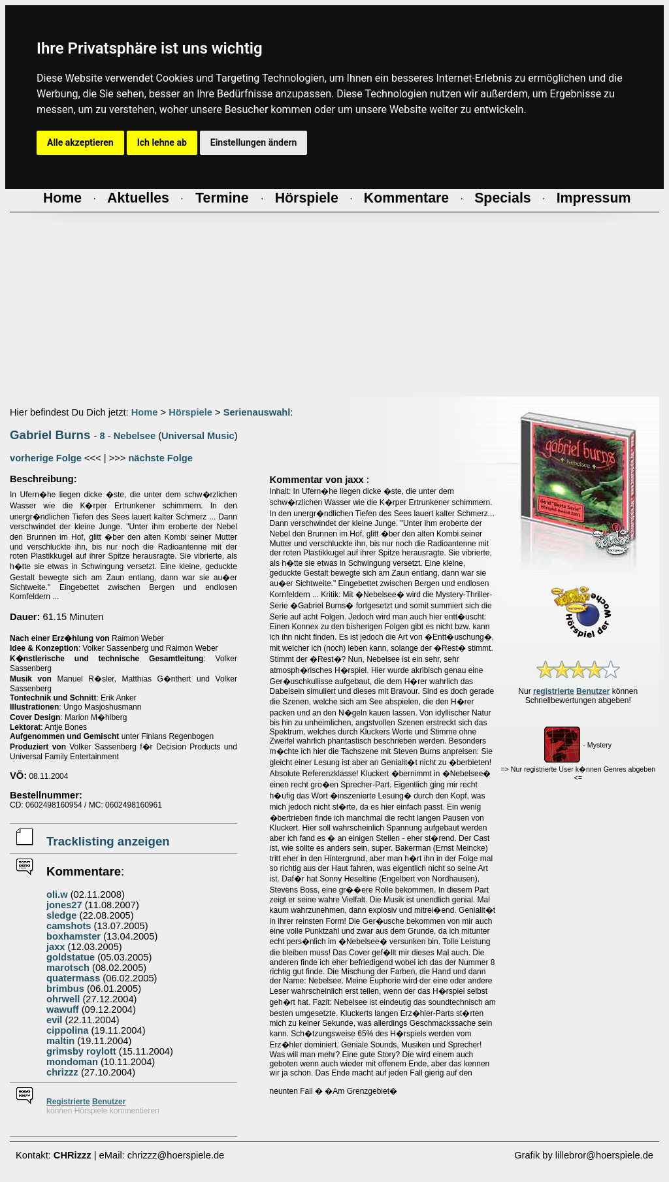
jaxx (55, 947)
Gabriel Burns (50, 435)
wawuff (62, 1009)
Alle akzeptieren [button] (80, 142)
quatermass (73, 978)
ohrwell (63, 999)
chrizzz (62, 1072)
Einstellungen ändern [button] (253, 142)
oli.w (57, 894)
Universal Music (198, 436)
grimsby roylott (81, 1051)
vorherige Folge (46, 458)
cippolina (67, 1030)
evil (54, 1020)
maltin (60, 1041)
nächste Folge (160, 458)
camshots (68, 926)
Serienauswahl (257, 412)
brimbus (65, 988)
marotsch (68, 967)
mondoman (72, 1062)
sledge (61, 915)
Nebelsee (134, 436)
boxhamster (73, 936)
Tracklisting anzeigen (108, 841)
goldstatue (70, 957)
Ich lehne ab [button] (162, 142)
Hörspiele (190, 412)
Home (144, 412)
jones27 (64, 905)
